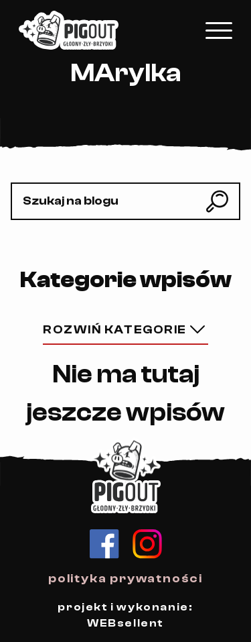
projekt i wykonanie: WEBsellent (125, 615)
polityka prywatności (125, 579)
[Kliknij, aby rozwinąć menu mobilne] (218, 30)
